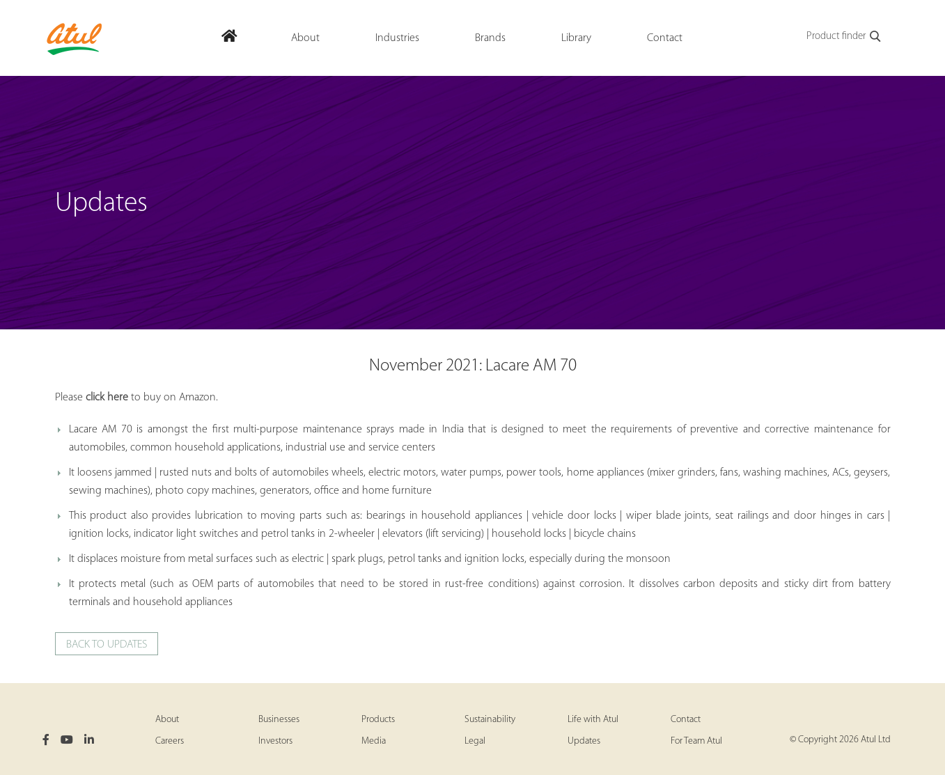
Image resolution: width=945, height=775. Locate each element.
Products (378, 719)
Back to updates (106, 644)
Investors (275, 741)
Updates (584, 741)
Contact (686, 719)
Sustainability (489, 719)
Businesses (278, 719)
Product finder (844, 37)
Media (373, 741)
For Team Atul (696, 741)
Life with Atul (593, 719)
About (167, 719)
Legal (474, 741)
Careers (169, 741)
